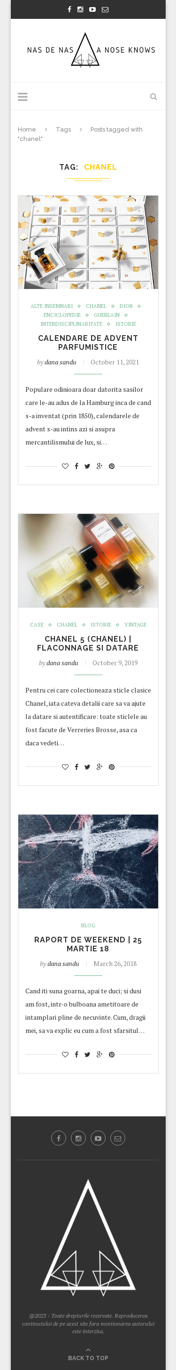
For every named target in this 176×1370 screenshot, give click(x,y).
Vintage (135, 625)
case (37, 625)
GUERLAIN (107, 315)
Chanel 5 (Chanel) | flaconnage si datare (88, 643)
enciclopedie (62, 315)
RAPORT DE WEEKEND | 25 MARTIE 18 (88, 944)
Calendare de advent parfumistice (88, 343)
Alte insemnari (52, 306)
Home (27, 129)
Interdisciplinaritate (71, 324)
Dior (126, 306)
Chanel (96, 306)
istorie (125, 324)
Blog (88, 926)
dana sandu (61, 361)
